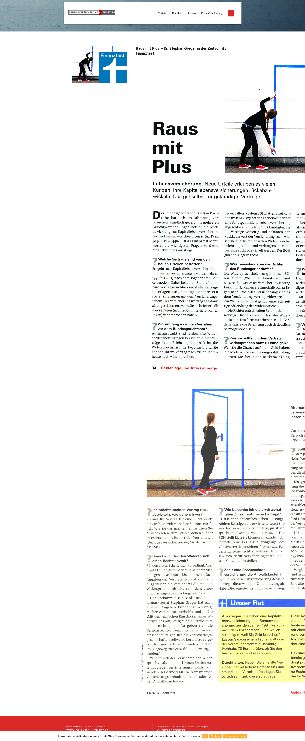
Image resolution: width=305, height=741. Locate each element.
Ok (205, 736)
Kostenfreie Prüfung (211, 13)
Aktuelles (176, 13)
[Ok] (301, 736)
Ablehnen (215, 736)
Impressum (179, 729)
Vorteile (162, 13)
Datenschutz (163, 729)
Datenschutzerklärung (235, 736)
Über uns (191, 13)
